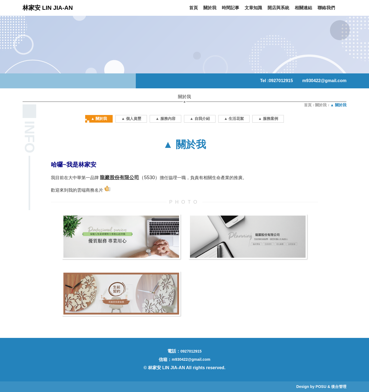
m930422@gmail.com (324, 80)
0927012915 (281, 80)
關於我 (321, 105)
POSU (321, 386)
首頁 (308, 105)
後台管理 (338, 386)
